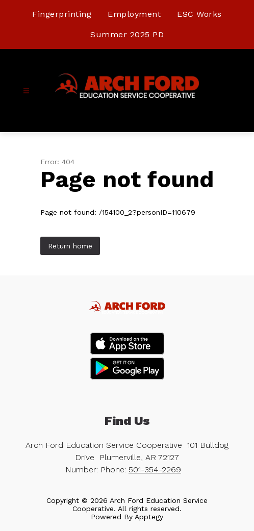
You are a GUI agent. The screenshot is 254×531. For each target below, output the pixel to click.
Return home (70, 246)
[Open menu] (26, 91)
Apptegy (149, 517)
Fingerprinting (61, 14)
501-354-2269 (155, 469)
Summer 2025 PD (127, 34)
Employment (134, 14)
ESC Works (199, 14)
